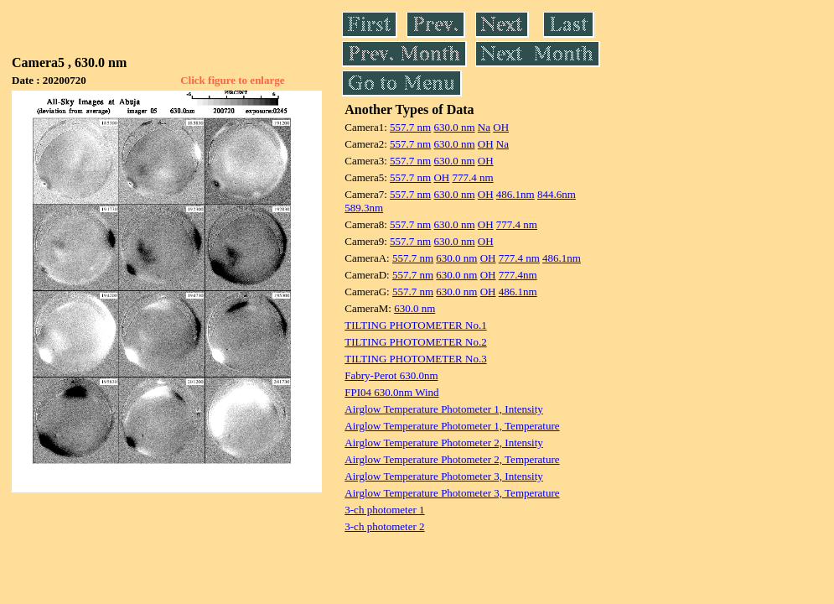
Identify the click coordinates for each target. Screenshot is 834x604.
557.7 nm (410, 127)
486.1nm (515, 194)
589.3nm (363, 207)
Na (484, 127)
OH (501, 127)
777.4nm (518, 274)
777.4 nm (472, 177)
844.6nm (556, 194)
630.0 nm (453, 127)
